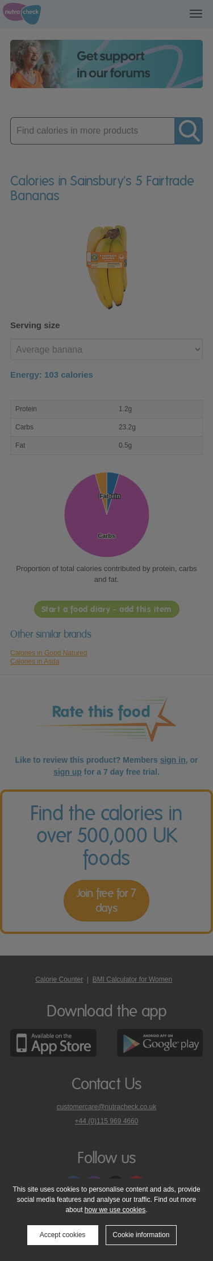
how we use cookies (115, 1210)
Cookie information (140, 1235)
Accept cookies (63, 1235)
